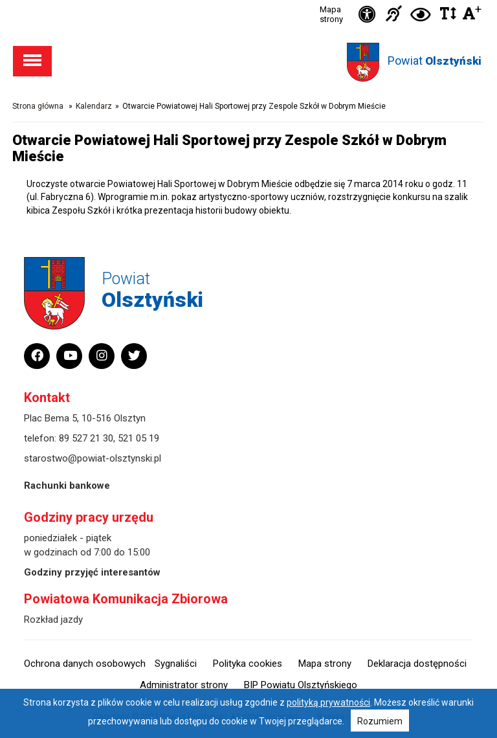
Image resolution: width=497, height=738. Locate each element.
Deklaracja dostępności (417, 663)
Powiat (434, 60)
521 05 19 (138, 438)
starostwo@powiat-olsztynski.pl (92, 458)
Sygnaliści (176, 663)
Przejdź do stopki (249, 0)
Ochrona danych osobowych (85, 663)
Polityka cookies (247, 663)
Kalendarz (94, 106)
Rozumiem (380, 721)
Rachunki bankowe (67, 485)
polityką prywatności (328, 702)
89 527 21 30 (86, 438)
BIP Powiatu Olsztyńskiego (300, 685)
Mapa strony (331, 14)
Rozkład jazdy (53, 619)
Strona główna (37, 106)
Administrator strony (184, 685)
